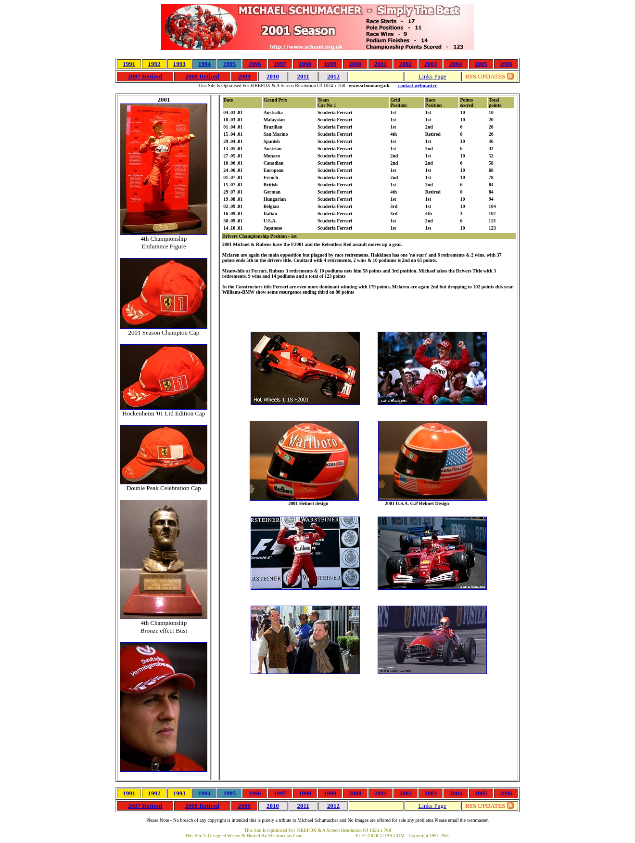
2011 (303, 76)
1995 (229, 63)
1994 (204, 63)
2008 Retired (202, 76)
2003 (430, 63)
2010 (273, 76)
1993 (179, 63)
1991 (129, 63)
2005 (481, 63)
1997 (280, 63)
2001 (380, 63)
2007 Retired (145, 76)
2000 (355, 63)
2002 (405, 63)
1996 (254, 63)
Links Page (432, 76)
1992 (154, 63)
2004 (455, 63)
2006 (506, 63)
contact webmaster (417, 85)
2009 (244, 76)
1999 (330, 63)
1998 (305, 63)
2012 (333, 76)
